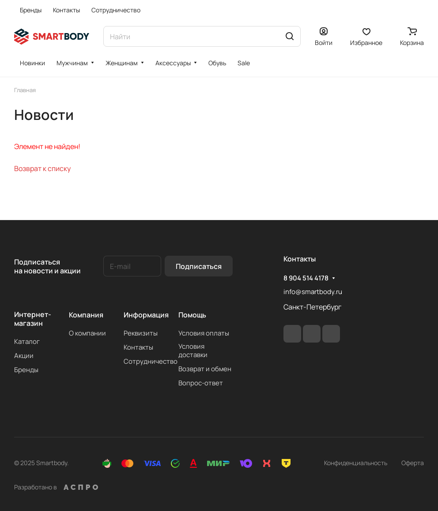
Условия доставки (193, 350)
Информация (146, 315)
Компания (86, 315)
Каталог (27, 341)
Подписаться (199, 266)
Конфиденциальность (355, 463)
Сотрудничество (150, 361)
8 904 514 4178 (305, 278)
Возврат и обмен (204, 368)
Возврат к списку (42, 168)
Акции (24, 355)
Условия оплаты (203, 333)
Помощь (192, 315)
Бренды (26, 369)
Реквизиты (141, 333)
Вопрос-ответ (200, 383)
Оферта (412, 463)
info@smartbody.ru (312, 291)
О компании (87, 333)
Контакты (138, 347)
